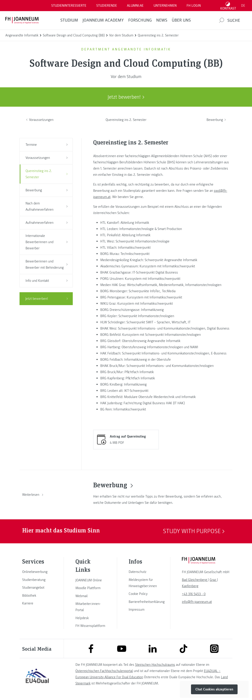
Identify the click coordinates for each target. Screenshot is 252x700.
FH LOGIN (194, 5)
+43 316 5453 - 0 (194, 594)
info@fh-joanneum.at (197, 602)
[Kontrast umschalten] (228, 5)
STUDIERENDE (106, 5)
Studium (69, 20)
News (161, 20)
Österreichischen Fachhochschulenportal (104, 671)
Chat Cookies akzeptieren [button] (214, 689)
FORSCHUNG (140, 20)
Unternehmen (165, 5)
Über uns (181, 20)
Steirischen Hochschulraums (155, 664)
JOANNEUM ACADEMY (103, 20)
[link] (37, 572)
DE (243, 5)
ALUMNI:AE (135, 5)
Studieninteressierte (68, 5)
